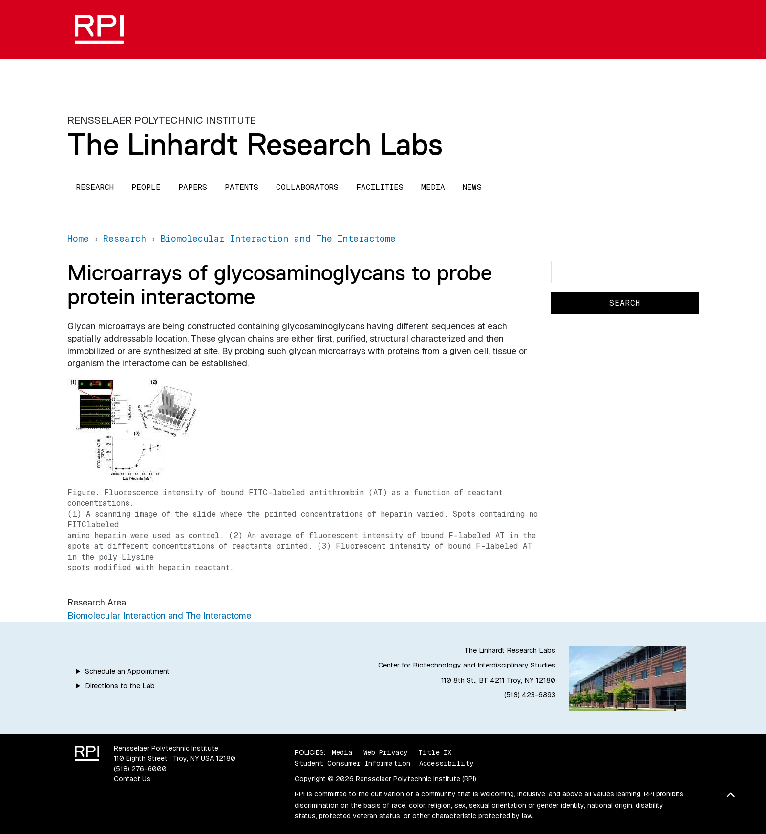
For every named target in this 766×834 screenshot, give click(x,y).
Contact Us (132, 778)
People (146, 187)
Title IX (434, 752)
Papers (192, 187)
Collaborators (307, 187)
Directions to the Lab (120, 685)
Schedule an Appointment (127, 671)
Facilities (380, 187)
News (472, 187)
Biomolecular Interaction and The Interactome (159, 615)
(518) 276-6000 (140, 768)
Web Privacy (385, 752)
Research (95, 187)
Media (433, 187)
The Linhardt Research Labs (255, 144)
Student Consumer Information (352, 763)
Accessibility (446, 763)
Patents (241, 187)
